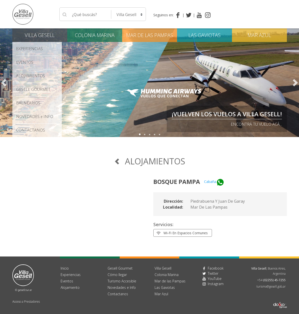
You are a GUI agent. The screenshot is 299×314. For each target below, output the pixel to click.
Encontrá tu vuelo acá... (256, 124)
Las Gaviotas (204, 35)
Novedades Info (34, 116)
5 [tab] (159, 134)
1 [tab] (139, 134)
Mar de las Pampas (149, 35)
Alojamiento (70, 287)
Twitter (213, 273)
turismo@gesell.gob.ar (271, 286)
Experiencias (29, 48)
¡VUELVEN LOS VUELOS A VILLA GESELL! (227, 114)
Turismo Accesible (122, 281)
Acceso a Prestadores (26, 301)
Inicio (65, 268)
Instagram (216, 283)
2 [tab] (144, 134)
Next (295, 82)
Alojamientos (30, 75)
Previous (3, 82)
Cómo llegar (117, 274)
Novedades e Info (122, 287)
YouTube (215, 278)
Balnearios (28, 103)
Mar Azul (259, 35)
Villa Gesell (40, 35)
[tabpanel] (149, 82)
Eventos (24, 62)
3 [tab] (149, 134)
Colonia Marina (95, 35)
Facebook (216, 268)
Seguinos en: (163, 15)
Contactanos (118, 294)
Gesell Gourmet (33, 89)
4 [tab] (154, 134)
